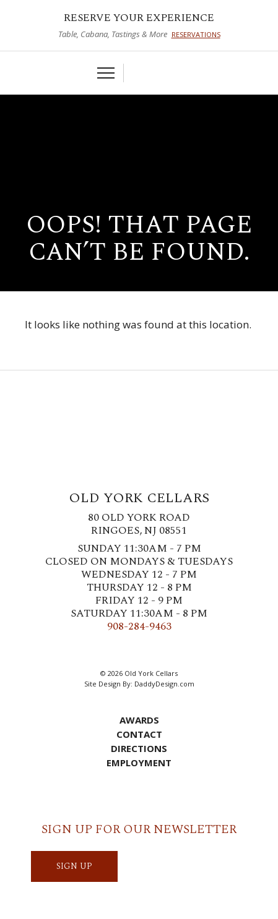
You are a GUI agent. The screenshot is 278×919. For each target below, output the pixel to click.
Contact (139, 734)
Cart (139, 73)
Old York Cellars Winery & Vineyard (139, 127)
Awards (139, 720)
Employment (139, 762)
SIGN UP (74, 866)
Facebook (93, 651)
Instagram (130, 651)
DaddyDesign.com (164, 683)
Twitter (111, 651)
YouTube (186, 651)
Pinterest (149, 651)
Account (159, 73)
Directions (139, 748)
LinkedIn (167, 651)
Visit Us (177, 73)
